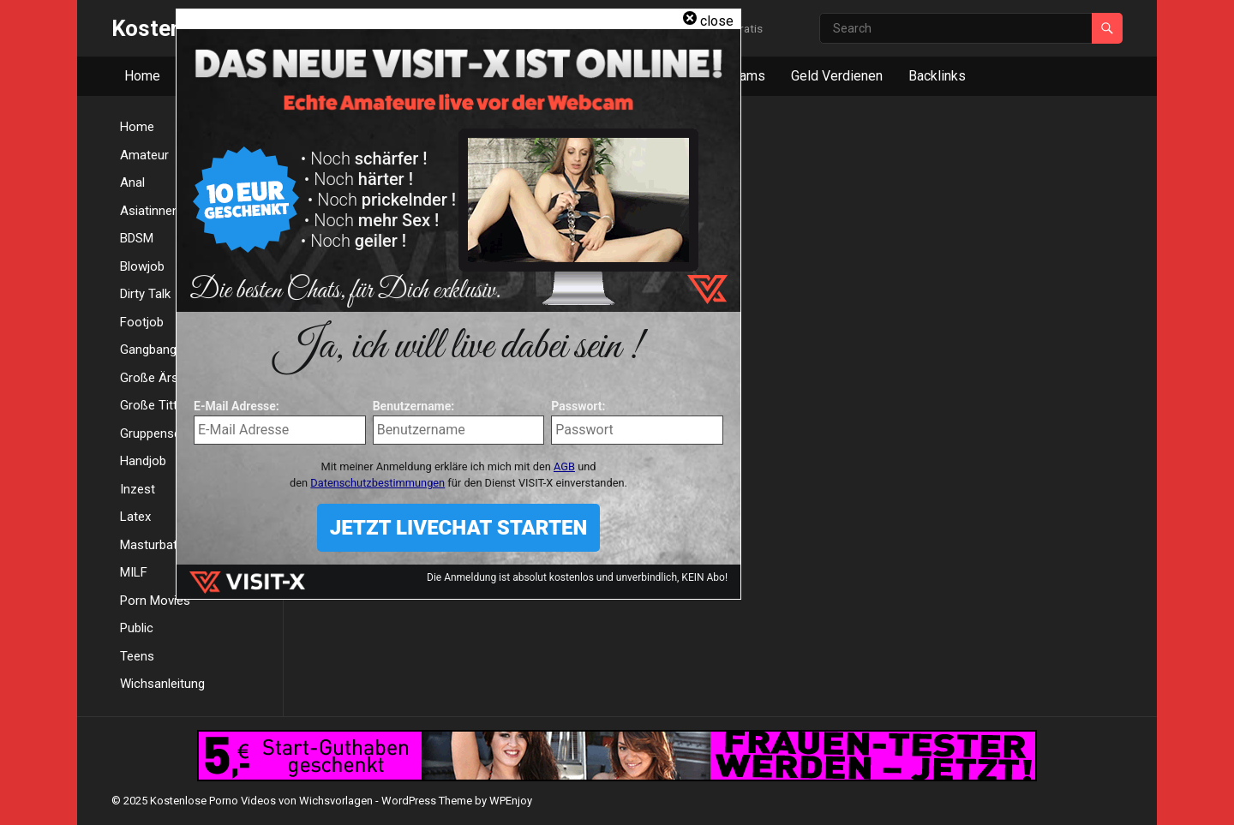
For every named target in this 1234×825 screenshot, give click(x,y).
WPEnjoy (510, 800)
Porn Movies (155, 600)
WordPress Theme (426, 800)
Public (136, 628)
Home (142, 76)
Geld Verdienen (837, 76)
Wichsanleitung (162, 683)
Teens (137, 656)
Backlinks (937, 76)
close (717, 21)
